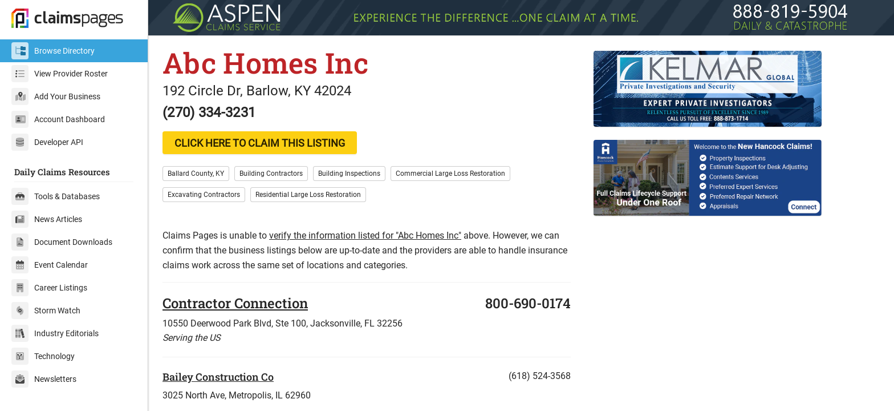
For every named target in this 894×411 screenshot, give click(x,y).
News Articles (46, 219)
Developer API (47, 142)
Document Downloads (61, 242)
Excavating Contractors (204, 195)
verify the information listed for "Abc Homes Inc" (365, 235)
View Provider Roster (59, 73)
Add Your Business (55, 96)
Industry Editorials (55, 333)
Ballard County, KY (196, 174)
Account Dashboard (58, 119)
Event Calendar (49, 264)
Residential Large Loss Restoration (308, 195)
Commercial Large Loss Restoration (450, 174)
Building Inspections (349, 174)
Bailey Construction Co (218, 377)
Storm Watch (45, 310)
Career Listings (49, 287)
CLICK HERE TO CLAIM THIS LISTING (259, 143)
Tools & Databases (55, 196)
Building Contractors (271, 174)
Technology (43, 356)
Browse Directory (53, 50)
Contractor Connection (235, 303)
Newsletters (43, 379)
